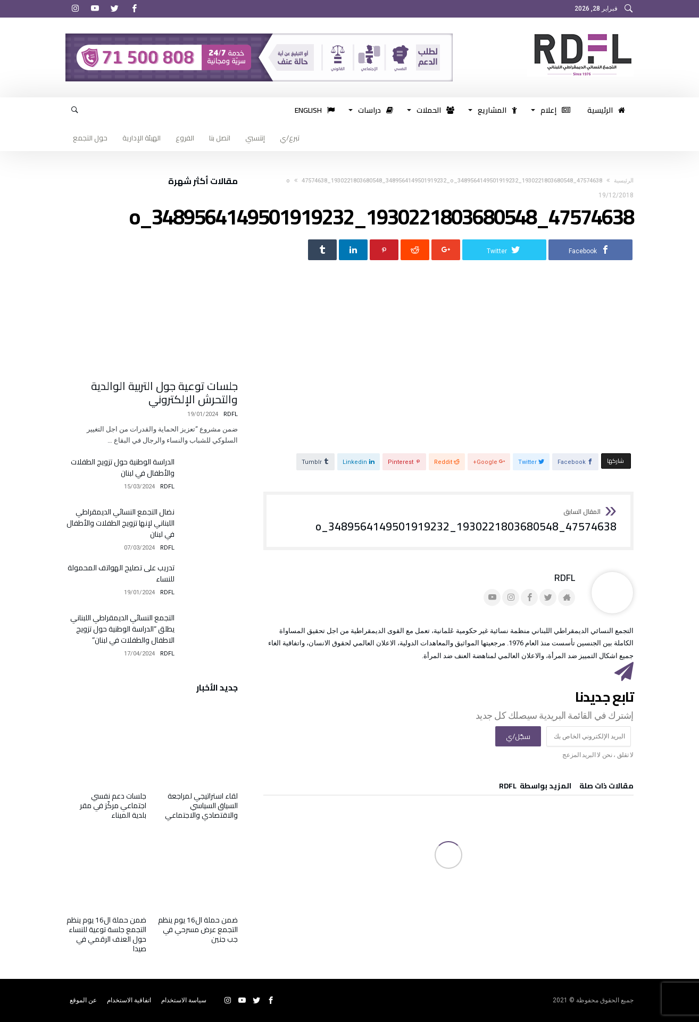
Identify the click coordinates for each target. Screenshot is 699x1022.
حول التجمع (90, 137)
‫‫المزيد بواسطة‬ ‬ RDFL (535, 788)
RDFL (564, 578)
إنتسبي (255, 137)
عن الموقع (83, 1000)
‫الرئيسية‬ (624, 180)
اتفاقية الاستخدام (129, 1000)
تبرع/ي (289, 137)
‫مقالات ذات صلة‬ (606, 788)
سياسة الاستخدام (183, 1000)
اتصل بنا (219, 137)
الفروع (185, 137)
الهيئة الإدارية (141, 137)
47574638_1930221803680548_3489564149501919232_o (466, 521)
